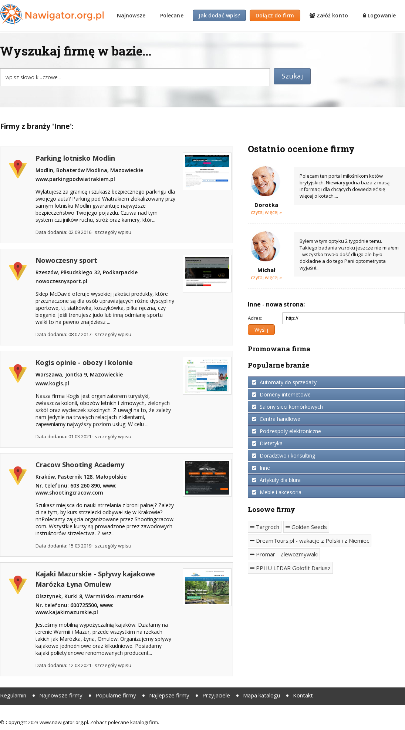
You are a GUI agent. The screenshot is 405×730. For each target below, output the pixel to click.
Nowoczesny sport (66, 260)
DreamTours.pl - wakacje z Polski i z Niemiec (309, 540)
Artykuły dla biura (276, 479)
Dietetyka (267, 443)
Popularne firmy (115, 695)
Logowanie (379, 15)
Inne (261, 467)
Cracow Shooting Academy (80, 464)
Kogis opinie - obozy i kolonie (84, 362)
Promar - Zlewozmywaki (284, 554)
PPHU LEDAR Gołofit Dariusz (290, 568)
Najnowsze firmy (60, 695)
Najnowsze (131, 15)
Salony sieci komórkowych (287, 406)
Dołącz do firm (275, 15)
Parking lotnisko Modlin (75, 158)
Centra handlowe (276, 418)
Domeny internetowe (281, 394)
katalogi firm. (144, 722)
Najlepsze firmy (169, 695)
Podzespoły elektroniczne (286, 431)
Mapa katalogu (261, 695)
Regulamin (13, 695)
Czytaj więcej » (266, 212)
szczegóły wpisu (113, 232)
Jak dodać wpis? (219, 15)
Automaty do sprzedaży (284, 382)
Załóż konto (329, 15)
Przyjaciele (216, 695)
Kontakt (303, 695)
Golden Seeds (306, 526)
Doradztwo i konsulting (283, 455)
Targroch (264, 526)
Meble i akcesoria (276, 492)
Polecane (171, 15)
